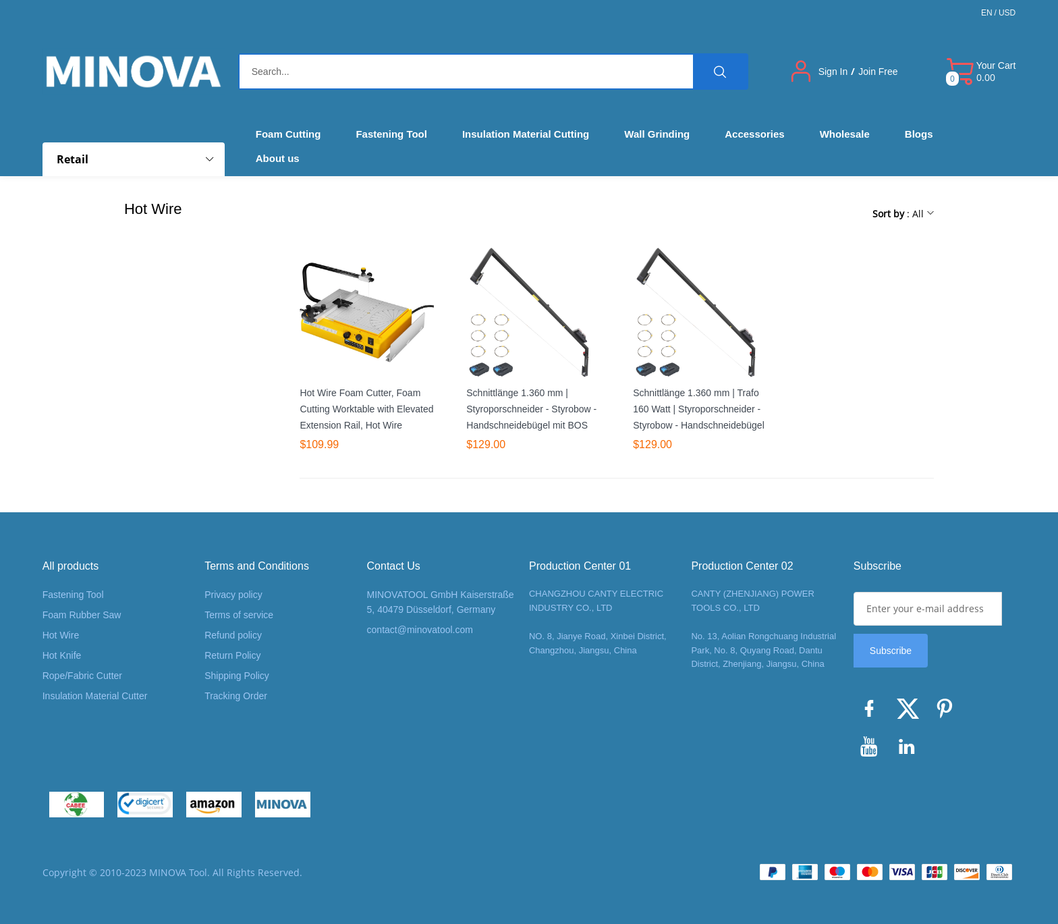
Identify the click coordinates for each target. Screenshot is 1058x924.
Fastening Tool (73, 594)
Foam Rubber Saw (82, 614)
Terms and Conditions (256, 566)
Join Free (877, 71)
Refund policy (233, 635)
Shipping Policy (236, 675)
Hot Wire (61, 635)
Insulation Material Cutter (95, 695)
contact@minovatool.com (420, 629)
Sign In (833, 71)
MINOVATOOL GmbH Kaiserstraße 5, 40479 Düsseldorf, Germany (440, 602)
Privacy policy (233, 594)
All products (71, 566)
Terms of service (238, 614)
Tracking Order (235, 695)
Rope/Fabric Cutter (82, 675)
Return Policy (232, 655)
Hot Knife (62, 655)
